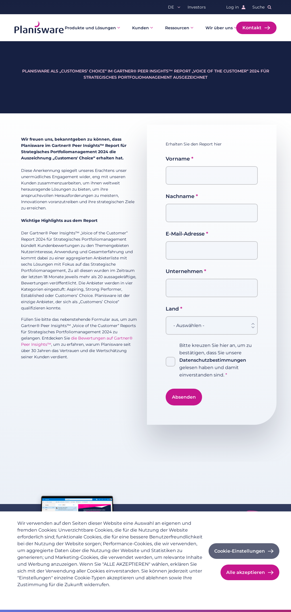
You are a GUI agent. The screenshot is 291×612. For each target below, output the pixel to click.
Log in (232, 7)
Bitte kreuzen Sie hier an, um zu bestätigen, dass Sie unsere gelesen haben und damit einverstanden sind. (215, 360)
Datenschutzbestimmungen (212, 360)
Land (172, 309)
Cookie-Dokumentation (118, 594)
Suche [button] (258, 7)
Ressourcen (177, 27)
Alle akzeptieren (245, 572)
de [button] (171, 7)
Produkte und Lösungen (90, 27)
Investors (197, 7)
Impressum (77, 594)
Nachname (180, 196)
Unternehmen (184, 271)
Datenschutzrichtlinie (38, 594)
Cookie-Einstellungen (239, 551)
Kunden (140, 27)
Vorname (178, 159)
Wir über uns (219, 27)
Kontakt (251, 27)
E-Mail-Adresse (185, 234)
